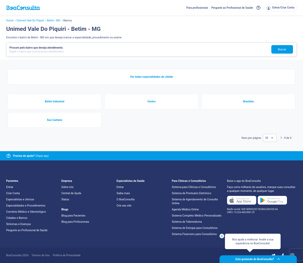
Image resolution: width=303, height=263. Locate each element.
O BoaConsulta (125, 199)
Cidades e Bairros (16, 217)
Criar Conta (13, 193)
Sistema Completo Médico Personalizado (196, 215)
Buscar (282, 49)
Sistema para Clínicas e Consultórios (194, 187)
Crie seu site (124, 205)
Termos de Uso (40, 255)
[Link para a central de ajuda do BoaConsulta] (258, 7)
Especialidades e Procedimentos (25, 205)
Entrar (9, 187)
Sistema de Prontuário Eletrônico (191, 193)
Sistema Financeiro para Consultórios (194, 234)
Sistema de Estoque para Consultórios (195, 227)
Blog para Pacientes (73, 215)
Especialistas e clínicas (20, 199)
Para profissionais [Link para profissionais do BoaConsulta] (197, 7)
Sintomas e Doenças (18, 224)
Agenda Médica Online (185, 209)
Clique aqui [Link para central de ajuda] (31, 155)
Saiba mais (123, 193)
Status (65, 199)
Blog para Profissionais (75, 221)
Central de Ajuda (71, 193)
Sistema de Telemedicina (187, 221)
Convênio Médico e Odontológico (26, 211)
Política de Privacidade (67, 255)
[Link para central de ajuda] (8, 155)
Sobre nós (67, 187)
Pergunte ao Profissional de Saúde (232, 7)
